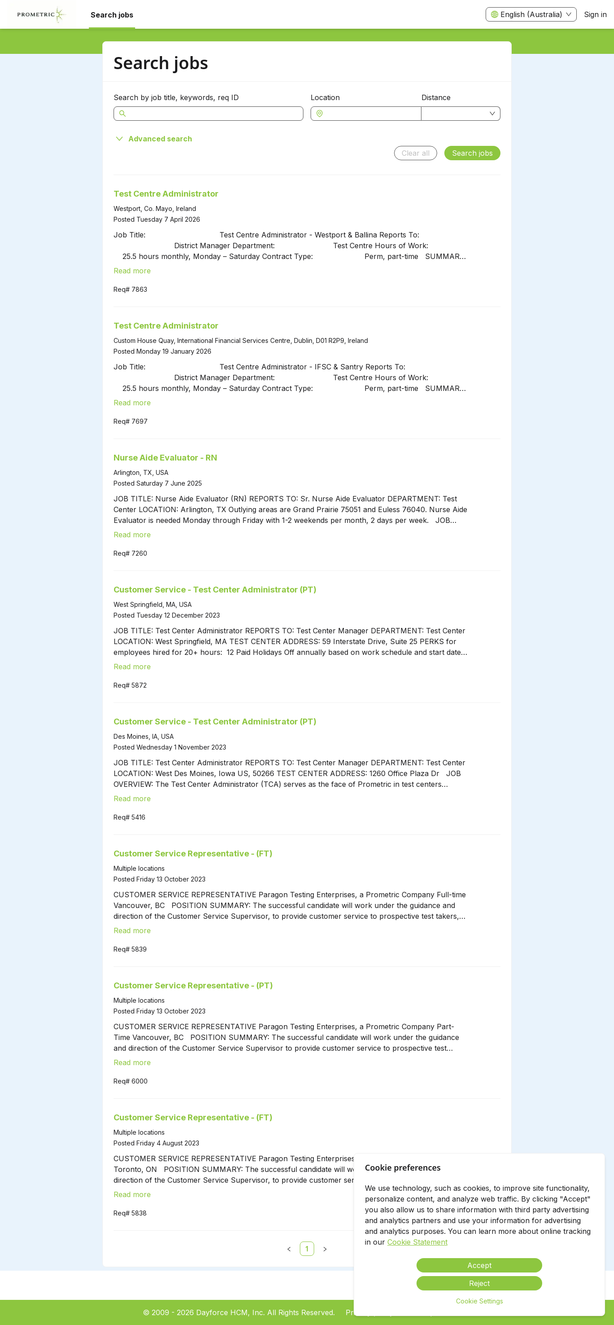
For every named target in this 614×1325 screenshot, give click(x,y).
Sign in (595, 14)
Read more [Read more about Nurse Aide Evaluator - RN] (132, 534)
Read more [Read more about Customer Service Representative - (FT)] (132, 930)
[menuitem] (41, 14)
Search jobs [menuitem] (112, 14)
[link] (307, 1248)
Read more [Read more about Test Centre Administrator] (132, 270)
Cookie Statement (417, 1241)
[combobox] (370, 113)
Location (325, 97)
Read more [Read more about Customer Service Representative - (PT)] (132, 1062)
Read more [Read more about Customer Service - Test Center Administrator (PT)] (132, 666)
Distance (436, 97)
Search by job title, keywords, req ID (176, 97)
